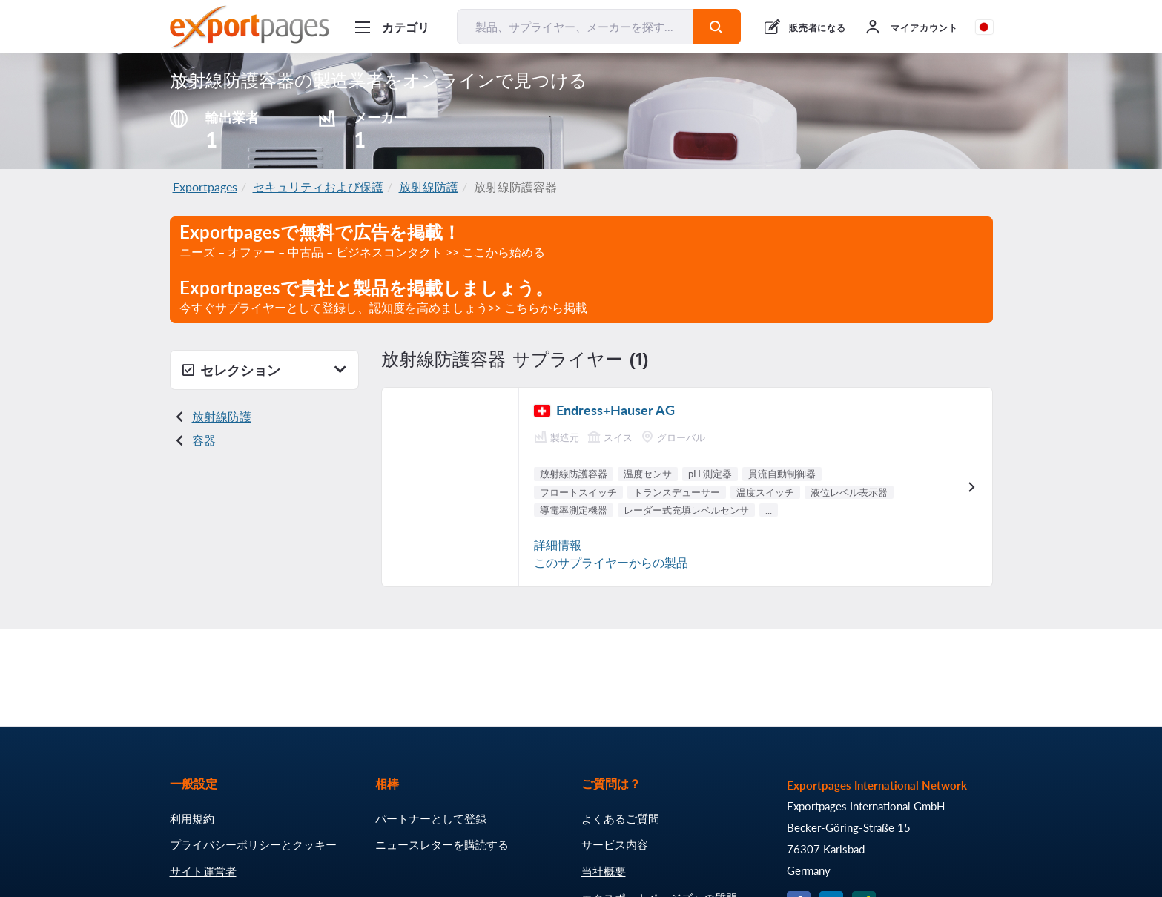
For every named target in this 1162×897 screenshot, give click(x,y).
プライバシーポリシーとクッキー (253, 844)
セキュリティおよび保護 (318, 186)
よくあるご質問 (620, 818)
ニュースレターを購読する (442, 844)
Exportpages (205, 186)
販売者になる (818, 27)
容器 (204, 440)
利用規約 (192, 818)
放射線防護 (428, 186)
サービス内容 (614, 844)
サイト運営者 (203, 871)
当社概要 (603, 871)
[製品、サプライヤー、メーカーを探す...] (575, 26)
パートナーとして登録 (430, 818)
